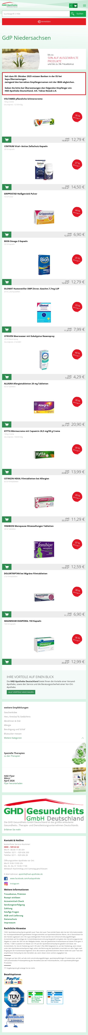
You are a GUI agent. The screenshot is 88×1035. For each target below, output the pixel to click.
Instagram (11, 883)
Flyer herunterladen (13, 783)
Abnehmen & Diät (12, 721)
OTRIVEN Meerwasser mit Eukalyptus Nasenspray (29, 336)
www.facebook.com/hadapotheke (22, 878)
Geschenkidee (10, 712)
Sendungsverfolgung (14, 904)
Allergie (7, 725)
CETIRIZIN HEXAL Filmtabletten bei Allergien (26, 478)
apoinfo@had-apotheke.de (31, 874)
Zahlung (8, 908)
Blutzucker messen (13, 733)
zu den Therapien (12, 756)
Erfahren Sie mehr (12, 829)
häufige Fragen (11, 911)
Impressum (10, 922)
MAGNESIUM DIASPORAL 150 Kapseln (22, 621)
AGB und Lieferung (13, 915)
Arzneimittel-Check (14, 901)
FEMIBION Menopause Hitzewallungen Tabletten (29, 526)
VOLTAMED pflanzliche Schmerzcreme (23, 98)
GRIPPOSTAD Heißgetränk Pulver (20, 193)
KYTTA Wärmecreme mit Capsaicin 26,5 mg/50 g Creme (32, 431)
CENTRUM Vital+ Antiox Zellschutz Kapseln (26, 146)
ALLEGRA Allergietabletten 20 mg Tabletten (26, 383)
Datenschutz (10, 919)
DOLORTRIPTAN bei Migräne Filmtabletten (25, 573)
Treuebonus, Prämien (15, 894)
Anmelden (44, 21)
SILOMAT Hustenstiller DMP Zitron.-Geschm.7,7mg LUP (31, 288)
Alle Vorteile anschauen (21, 692)
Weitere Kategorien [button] (13, 737)
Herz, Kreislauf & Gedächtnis (17, 716)
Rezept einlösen (12, 897)
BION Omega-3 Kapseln (16, 241)
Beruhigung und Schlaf (14, 729)
